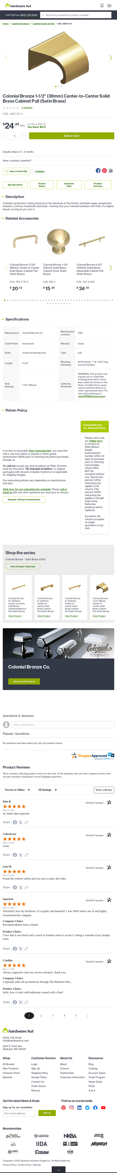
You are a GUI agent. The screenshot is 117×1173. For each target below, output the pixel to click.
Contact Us (37, 1081)
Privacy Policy (9, 1164)
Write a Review (104, 790)
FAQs (91, 1086)
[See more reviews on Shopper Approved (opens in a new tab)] (26, 823)
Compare (37, 171)
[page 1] (29, 1015)
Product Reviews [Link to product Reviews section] (98, 184)
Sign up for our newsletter (17, 1107)
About (63, 1064)
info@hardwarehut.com (16, 1040)
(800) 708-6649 (28, 15)
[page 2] (41, 1015)
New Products (10, 1068)
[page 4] (64, 1015)
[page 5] (76, 1015)
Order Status (38, 1086)
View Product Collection (23, 566)
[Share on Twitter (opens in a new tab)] (21, 822)
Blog (90, 1064)
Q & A (91, 1090)
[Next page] (88, 1015)
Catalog (92, 1068)
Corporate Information (72, 1077)
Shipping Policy (39, 1073)
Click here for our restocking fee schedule (27, 489)
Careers (64, 1068)
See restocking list (39, 450)
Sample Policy (39, 1077)
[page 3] (53, 1015)
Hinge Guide (95, 1081)
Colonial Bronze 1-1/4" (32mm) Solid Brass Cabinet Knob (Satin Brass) (55, 269)
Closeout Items (11, 1073)
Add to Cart (71, 136)
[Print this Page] (110, 170)
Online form (95, 441)
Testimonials (67, 1073)
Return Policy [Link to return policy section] (41, 184)
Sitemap (37, 1164)
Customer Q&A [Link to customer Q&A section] (69, 184)
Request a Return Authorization (24, 499)
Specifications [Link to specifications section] (15, 184)
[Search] (75, 15)
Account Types (96, 1073)
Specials (7, 1077)
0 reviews (27, 107)
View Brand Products (24, 681)
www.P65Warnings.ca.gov (91, 396)
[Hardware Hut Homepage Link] (18, 5)
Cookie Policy (24, 1164)
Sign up (47, 1113)
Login (34, 1064)
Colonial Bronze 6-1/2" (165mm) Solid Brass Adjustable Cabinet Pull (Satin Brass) (90, 269)
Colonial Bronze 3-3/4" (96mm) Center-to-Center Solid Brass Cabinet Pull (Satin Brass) (24, 269)
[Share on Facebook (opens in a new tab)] (15, 823)
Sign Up (35, 1068)
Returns (35, 1090)
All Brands (8, 1064)
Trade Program (96, 1077)
